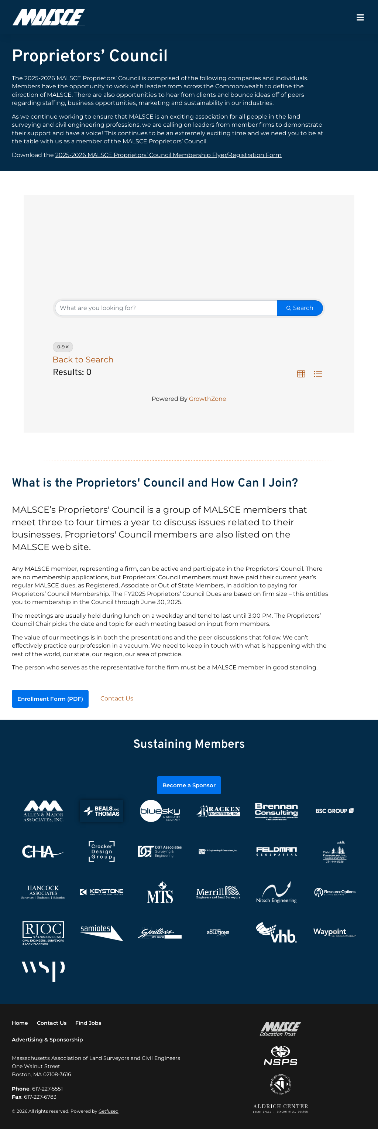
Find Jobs (88, 1022)
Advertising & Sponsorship (47, 1039)
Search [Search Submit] (299, 307)
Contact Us (116, 698)
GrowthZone (207, 398)
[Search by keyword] (166, 308)
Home (20, 1022)
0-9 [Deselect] (63, 346)
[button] (360, 17)
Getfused (108, 1110)
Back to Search (83, 359)
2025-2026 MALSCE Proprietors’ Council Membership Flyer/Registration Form (168, 154)
